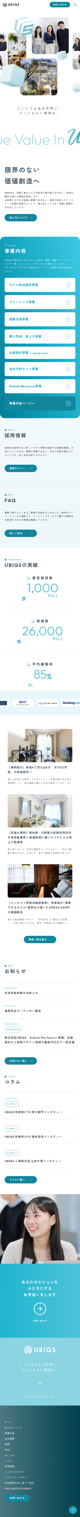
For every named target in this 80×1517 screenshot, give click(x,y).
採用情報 (9, 1466)
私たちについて (13, 1427)
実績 (7, 1444)
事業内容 (9, 1433)
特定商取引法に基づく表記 (19, 1482)
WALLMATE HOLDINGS (18, 1488)
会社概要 (9, 1438)
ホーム (8, 1422)
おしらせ (9, 1455)
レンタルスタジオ (14, 1471)
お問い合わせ (60, 4)
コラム (8, 1460)
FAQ (7, 1449)
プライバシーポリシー (17, 1477)
